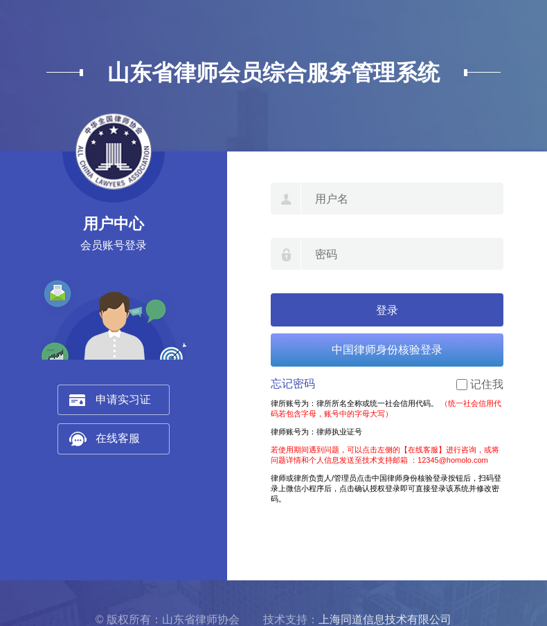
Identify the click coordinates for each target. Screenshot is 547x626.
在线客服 (118, 438)
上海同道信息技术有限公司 (385, 619)
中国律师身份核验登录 (387, 350)
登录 (387, 310)
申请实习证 (123, 399)
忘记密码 (293, 383)
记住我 (486, 384)
